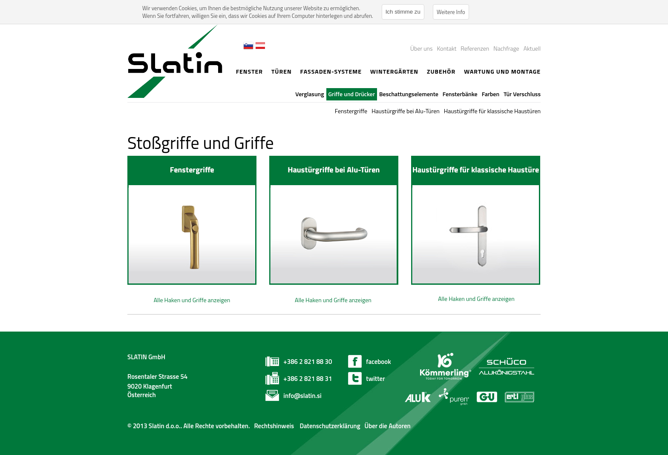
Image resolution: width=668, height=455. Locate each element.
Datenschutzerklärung (329, 426)
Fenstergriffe (351, 110)
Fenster (249, 71)
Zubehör (441, 71)
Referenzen (475, 48)
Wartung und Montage (502, 71)
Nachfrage (506, 48)
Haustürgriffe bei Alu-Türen (405, 110)
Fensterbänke (460, 93)
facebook (378, 361)
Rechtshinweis (274, 426)
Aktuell (532, 48)
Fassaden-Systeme (331, 71)
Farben (490, 93)
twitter (375, 378)
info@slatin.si (302, 396)
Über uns (421, 48)
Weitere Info (451, 12)
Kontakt (447, 48)
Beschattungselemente (408, 93)
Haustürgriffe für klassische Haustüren (492, 110)
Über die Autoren (387, 426)
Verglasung (309, 93)
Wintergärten (394, 71)
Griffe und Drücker (351, 93)
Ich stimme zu (403, 12)
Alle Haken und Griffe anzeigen (192, 299)
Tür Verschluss (522, 93)
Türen (281, 71)
